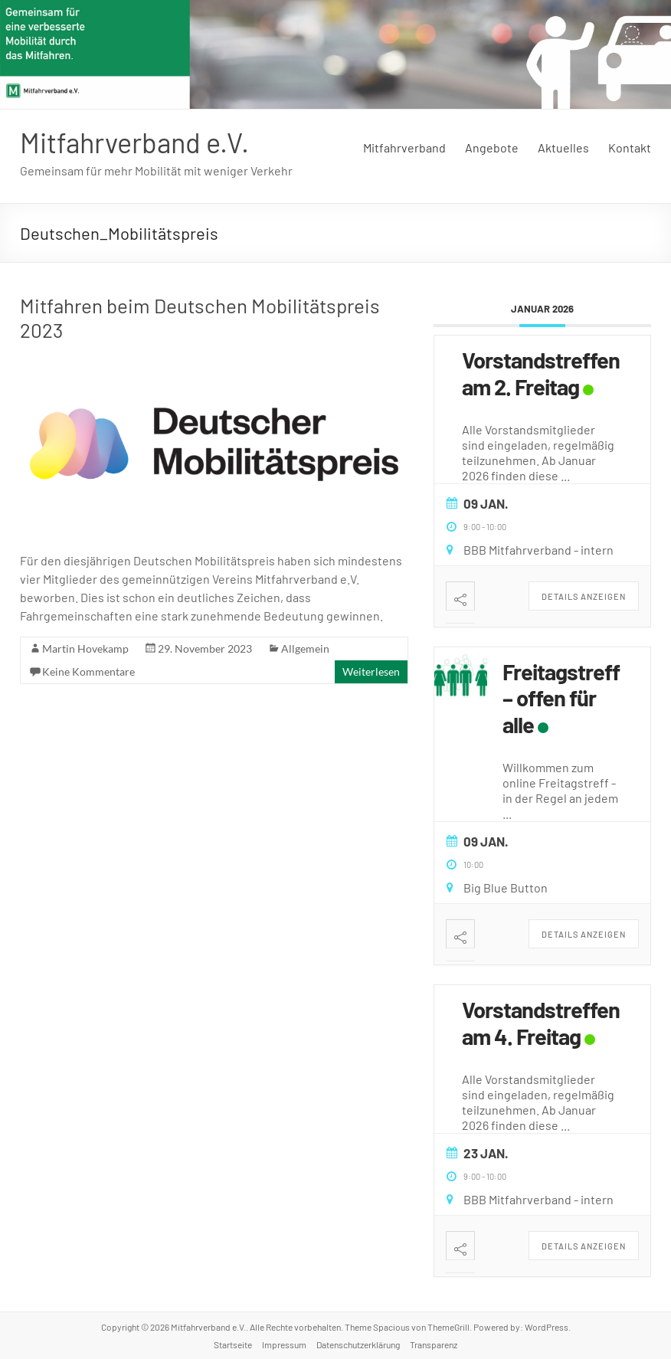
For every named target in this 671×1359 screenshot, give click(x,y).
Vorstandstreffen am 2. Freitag (541, 373)
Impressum (284, 1344)
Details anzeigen (584, 596)
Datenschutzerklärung (358, 1344)
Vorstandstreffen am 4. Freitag (541, 1023)
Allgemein (305, 648)
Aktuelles (563, 147)
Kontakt (629, 147)
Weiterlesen (371, 671)
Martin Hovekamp (85, 648)
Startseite (233, 1344)
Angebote (492, 147)
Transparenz (433, 1344)
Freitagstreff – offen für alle (561, 698)
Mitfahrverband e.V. (134, 142)
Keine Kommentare (88, 671)
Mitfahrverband (404, 147)
